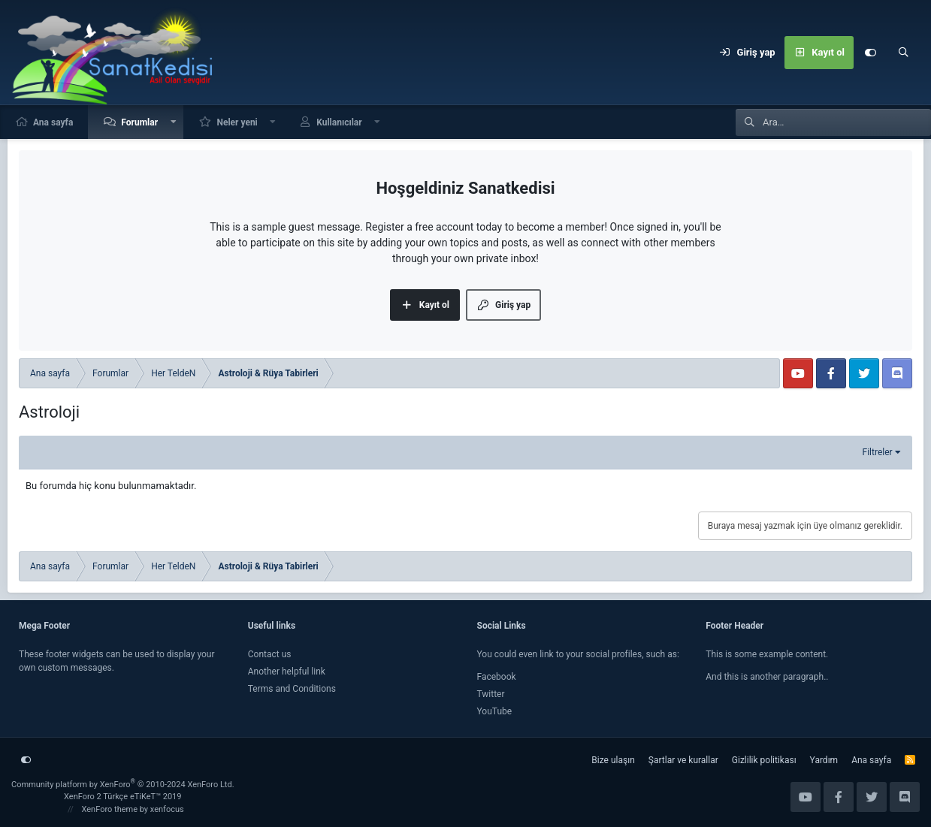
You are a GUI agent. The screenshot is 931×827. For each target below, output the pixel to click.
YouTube (494, 711)
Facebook (496, 677)
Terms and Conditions (292, 689)
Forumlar (139, 122)
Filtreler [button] (878, 452)
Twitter (491, 694)
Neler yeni (236, 122)
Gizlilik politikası (764, 760)
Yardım (824, 760)
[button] (173, 122)
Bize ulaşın (612, 760)
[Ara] (903, 52)
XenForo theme (110, 809)
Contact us (270, 654)
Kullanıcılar (339, 122)
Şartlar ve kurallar (683, 760)
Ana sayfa (53, 122)
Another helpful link (286, 671)
